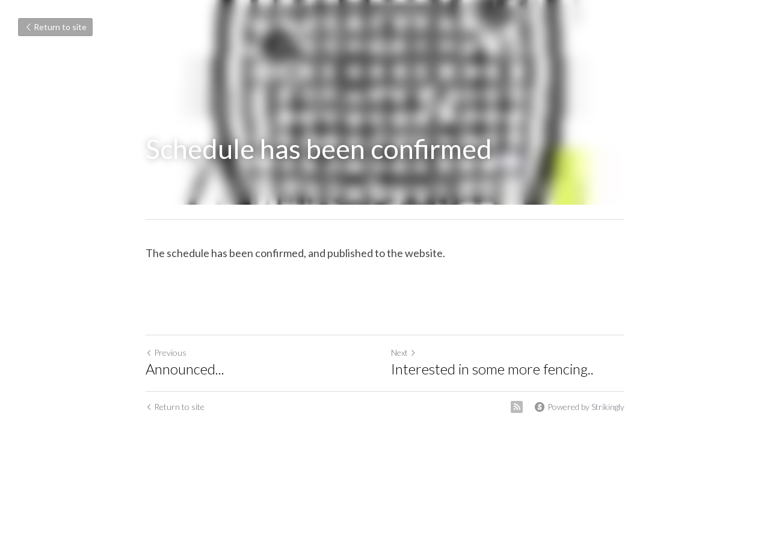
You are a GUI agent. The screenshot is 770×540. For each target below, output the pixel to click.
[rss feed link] (517, 407)
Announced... (185, 368)
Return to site (55, 27)
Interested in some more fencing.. (492, 368)
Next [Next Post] (403, 352)
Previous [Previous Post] (166, 352)
